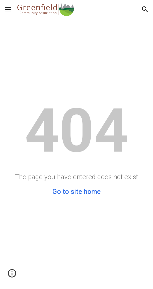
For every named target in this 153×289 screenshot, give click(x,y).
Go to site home (76, 192)
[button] (8, 9)
